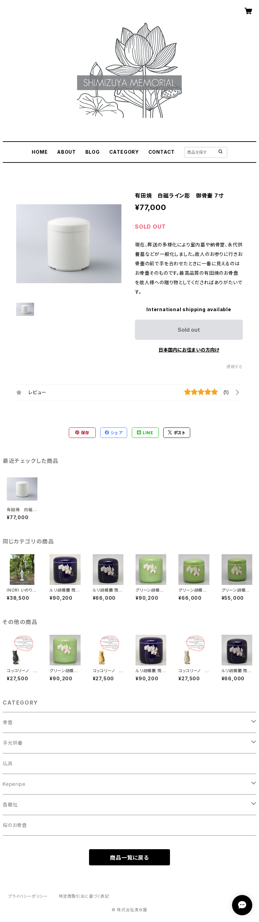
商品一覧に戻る (129, 857)
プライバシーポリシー (28, 896)
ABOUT (66, 152)
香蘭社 (10, 804)
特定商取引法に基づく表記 (84, 896)
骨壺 (8, 722)
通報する (234, 366)
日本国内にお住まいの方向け (189, 350)
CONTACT (161, 152)
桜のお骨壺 (15, 825)
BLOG (92, 152)
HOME (40, 152)
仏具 (8, 763)
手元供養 (13, 743)
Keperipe (14, 784)
